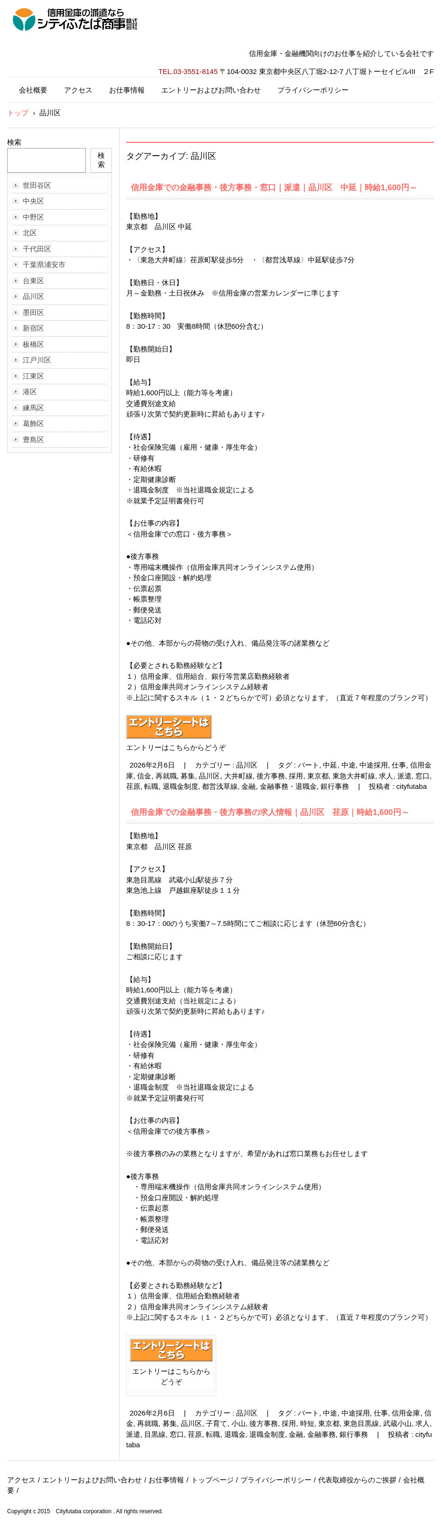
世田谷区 (37, 185)
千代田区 (37, 249)
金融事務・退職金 (288, 786)
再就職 (166, 776)
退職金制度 (180, 786)
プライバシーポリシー (313, 90)
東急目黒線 (361, 1423)
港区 (30, 392)
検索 (14, 142)
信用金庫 (406, 1413)
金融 (248, 786)
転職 (151, 786)
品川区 (246, 765)
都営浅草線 (220, 786)
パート (308, 765)
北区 (30, 233)
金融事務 (321, 1434)
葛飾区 (33, 423)
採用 (296, 776)
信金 (144, 776)
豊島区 (33, 439)
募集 (188, 776)
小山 (238, 1423)
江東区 (33, 376)
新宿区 (33, 328)
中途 (348, 765)
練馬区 (33, 408)
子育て (216, 1423)
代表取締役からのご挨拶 (357, 1480)
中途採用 (373, 765)
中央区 (33, 201)
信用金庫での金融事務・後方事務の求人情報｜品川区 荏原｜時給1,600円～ (270, 812)
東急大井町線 (353, 776)
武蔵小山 (397, 1423)
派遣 (404, 776)
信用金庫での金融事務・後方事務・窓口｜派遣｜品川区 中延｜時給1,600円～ (274, 187)
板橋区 (33, 344)
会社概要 (33, 90)
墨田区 (33, 312)
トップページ (212, 1480)
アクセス (78, 90)
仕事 (399, 765)
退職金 (235, 1434)
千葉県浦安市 (44, 264)
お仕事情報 (127, 90)
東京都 (318, 776)
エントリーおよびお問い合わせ (211, 90)
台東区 (33, 281)
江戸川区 (37, 360)
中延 (330, 765)
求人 (386, 776)
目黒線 (154, 1434)
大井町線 (238, 776)
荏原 (133, 786)
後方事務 (271, 776)
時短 (307, 1423)
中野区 (33, 217)
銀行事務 (335, 786)
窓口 (422, 776)
